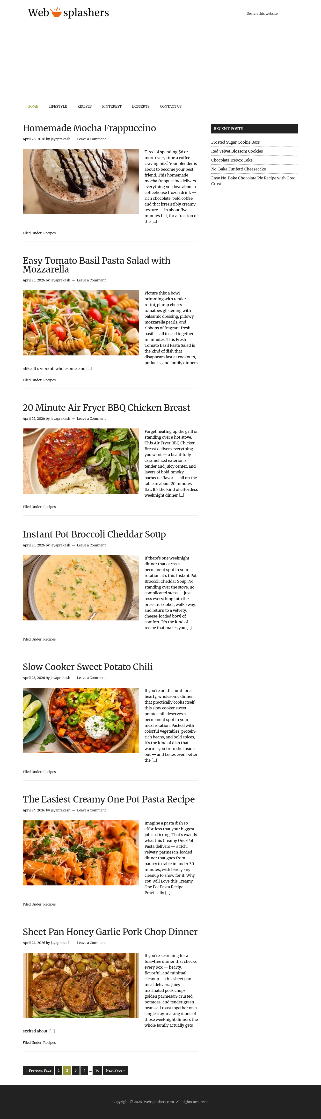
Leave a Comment (91, 139)
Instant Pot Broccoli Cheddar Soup (94, 534)
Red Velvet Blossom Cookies (237, 151)
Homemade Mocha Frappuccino (89, 128)
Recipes (49, 233)
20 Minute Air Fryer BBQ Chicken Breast (106, 407)
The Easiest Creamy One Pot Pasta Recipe (109, 799)
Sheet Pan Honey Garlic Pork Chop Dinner (110, 932)
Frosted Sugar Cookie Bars (235, 142)
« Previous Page (38, 1070)
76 (97, 1070)
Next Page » (115, 1070)
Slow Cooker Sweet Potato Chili (88, 667)
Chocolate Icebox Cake (232, 160)
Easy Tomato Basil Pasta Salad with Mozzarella (97, 265)
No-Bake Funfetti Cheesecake (238, 169)
